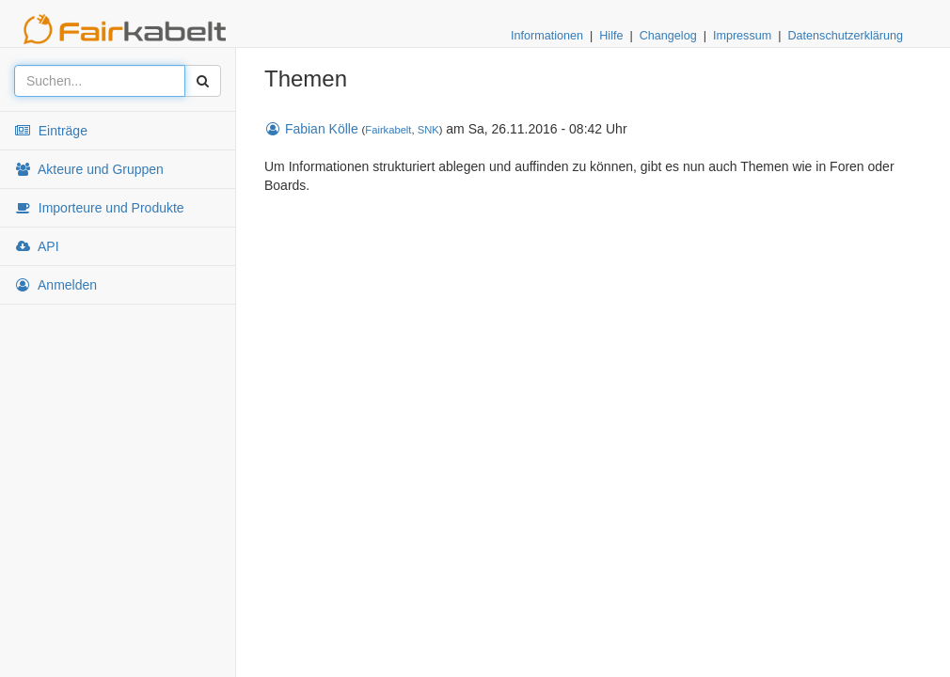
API (36, 246)
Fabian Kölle (311, 128)
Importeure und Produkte (99, 207)
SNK (428, 129)
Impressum (742, 35)
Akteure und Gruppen (89, 169)
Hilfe (611, 35)
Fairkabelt (388, 129)
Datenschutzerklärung (845, 35)
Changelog (668, 35)
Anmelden (55, 284)
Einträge (50, 130)
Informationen (547, 35)
